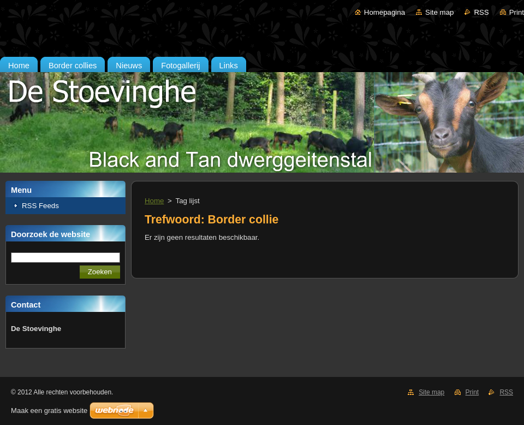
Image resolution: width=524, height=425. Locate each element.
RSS (481, 12)
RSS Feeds (40, 206)
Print (516, 12)
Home (154, 201)
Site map (439, 12)
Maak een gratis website (49, 410)
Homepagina (384, 12)
